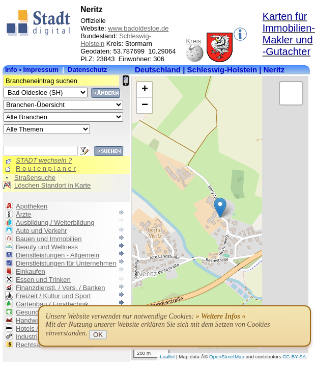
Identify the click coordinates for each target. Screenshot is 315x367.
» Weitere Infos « (221, 316)
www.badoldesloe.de (138, 28)
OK (98, 334)
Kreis (193, 41)
